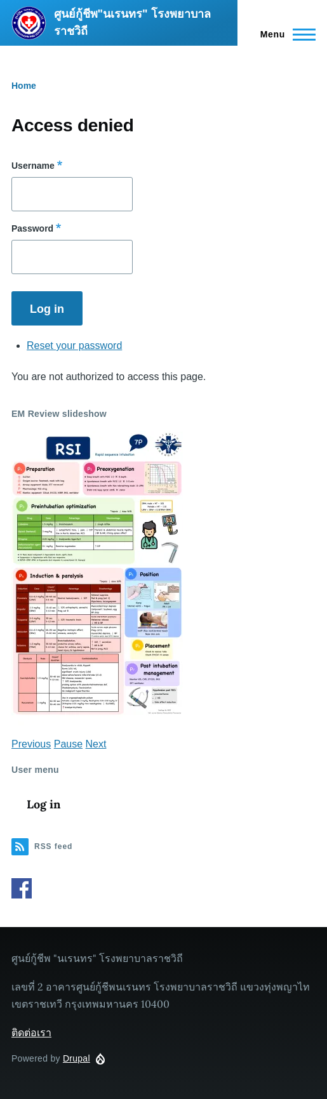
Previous (31, 744)
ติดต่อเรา (31, 1032)
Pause (68, 744)
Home (23, 86)
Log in (43, 804)
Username (33, 166)
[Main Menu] (284, 34)
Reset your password (74, 345)
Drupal (76, 1058)
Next (96, 744)
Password (32, 228)
